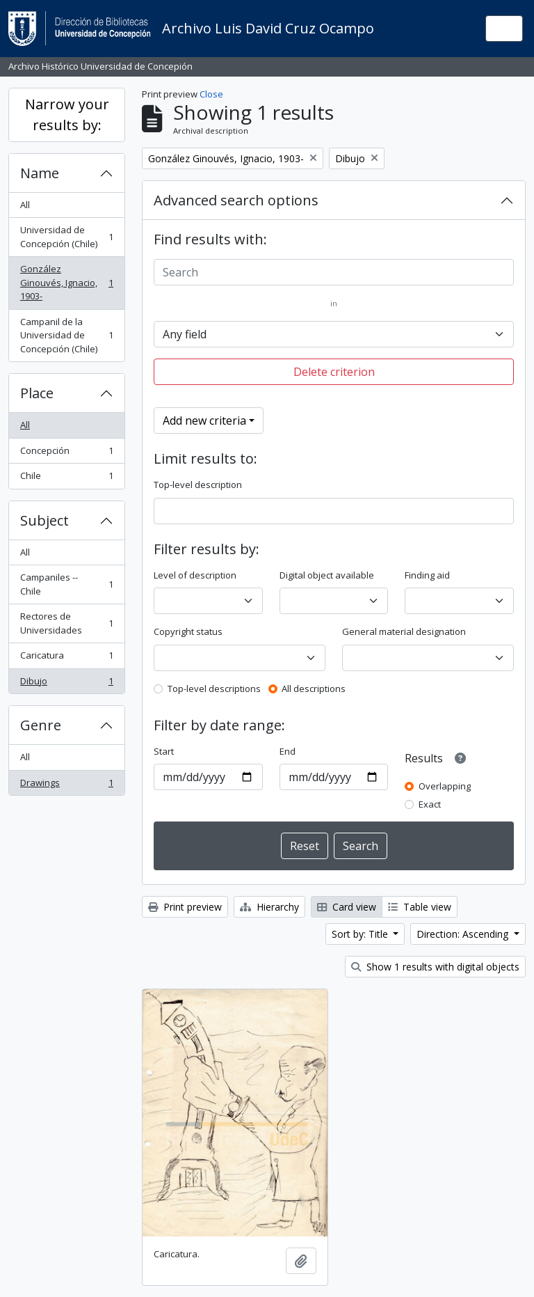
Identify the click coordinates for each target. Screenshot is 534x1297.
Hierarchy (269, 906)
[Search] (334, 272)
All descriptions (314, 688)
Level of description (195, 575)
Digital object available (327, 575)
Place (37, 393)
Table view (419, 906)
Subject (44, 520)
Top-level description (198, 484)
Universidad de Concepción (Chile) (66, 236)
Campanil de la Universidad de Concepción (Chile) (66, 335)
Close (211, 94)
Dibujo (66, 684)
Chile (66, 478)
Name (39, 173)
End (288, 751)
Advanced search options (236, 200)
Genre (40, 725)
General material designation (404, 631)
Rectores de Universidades (66, 623)
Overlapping (445, 786)
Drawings (66, 785)
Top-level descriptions (214, 688)
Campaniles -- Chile (66, 584)
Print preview (185, 906)
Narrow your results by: (67, 114)
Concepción (66, 453)
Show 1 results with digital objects (435, 966)
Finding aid (427, 575)
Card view (346, 906)
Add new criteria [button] (204, 420)
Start (164, 751)
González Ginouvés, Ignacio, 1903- (66, 282)
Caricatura (66, 658)
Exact (430, 804)
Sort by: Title (361, 934)
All (25, 204)
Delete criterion (334, 371)
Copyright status (188, 631)
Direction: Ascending (463, 934)
